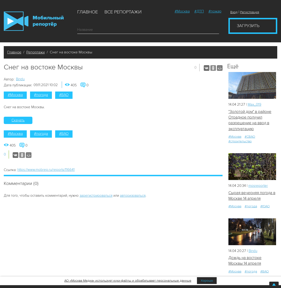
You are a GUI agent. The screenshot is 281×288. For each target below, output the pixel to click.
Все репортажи (123, 12)
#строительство (240, 141)
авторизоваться (133, 195)
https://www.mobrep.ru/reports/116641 (46, 170)
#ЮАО (265, 206)
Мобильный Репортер (34, 21)
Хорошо (207, 281)
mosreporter (258, 186)
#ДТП (199, 11)
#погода (41, 94)
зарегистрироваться (96, 195)
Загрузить (248, 25)
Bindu (20, 79)
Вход (234, 12)
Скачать (18, 120)
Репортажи (35, 52)
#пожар (214, 11)
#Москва (182, 11)
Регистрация (249, 12)
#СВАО (250, 137)
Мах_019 (254, 104)
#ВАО (64, 94)
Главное (87, 12)
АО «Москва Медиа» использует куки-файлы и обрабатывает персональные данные (127, 281)
